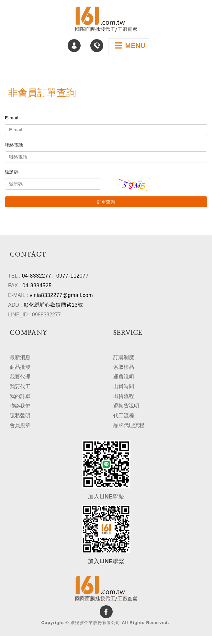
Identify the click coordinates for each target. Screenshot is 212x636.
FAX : (14, 285)
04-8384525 (36, 285)
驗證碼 (11, 172)
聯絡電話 (14, 145)
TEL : (14, 276)
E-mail (11, 117)
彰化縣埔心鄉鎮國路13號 (53, 305)
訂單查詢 (106, 201)
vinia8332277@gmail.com (61, 295)
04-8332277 (36, 276)
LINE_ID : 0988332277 (34, 314)
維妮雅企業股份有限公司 (106, 19)
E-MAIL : (18, 295)
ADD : (15, 305)
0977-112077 (72, 276)
